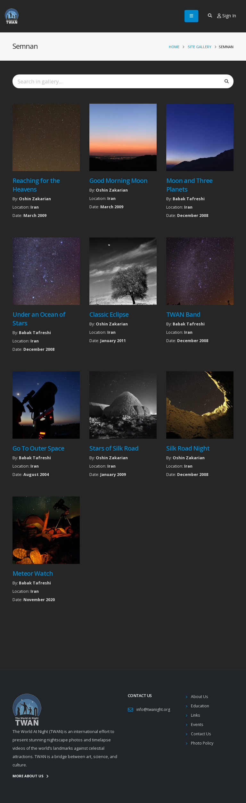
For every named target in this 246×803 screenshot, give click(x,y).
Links (196, 715)
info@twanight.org (153, 709)
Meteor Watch (32, 573)
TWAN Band (183, 314)
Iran (34, 207)
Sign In (226, 16)
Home (174, 46)
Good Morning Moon (118, 180)
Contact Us (201, 734)
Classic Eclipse (108, 314)
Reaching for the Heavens (36, 185)
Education (200, 706)
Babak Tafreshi (189, 199)
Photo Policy (202, 743)
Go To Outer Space (38, 448)
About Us (200, 696)
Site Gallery (199, 46)
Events (197, 724)
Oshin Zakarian (35, 199)
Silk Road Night (187, 448)
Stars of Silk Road (113, 448)
